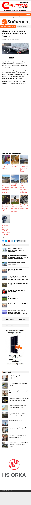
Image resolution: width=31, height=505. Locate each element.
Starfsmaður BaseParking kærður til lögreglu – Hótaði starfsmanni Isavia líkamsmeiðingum (18, 257)
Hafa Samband (26, 17)
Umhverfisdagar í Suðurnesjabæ (24, 206)
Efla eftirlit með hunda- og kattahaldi (16, 270)
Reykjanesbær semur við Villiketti (18, 304)
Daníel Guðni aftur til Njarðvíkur (5, 166)
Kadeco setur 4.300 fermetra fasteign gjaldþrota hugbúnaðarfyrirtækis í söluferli (17, 312)
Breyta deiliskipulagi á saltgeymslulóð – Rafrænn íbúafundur (16, 250)
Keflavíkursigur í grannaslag (15, 165)
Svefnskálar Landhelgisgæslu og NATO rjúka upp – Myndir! (24, 168)
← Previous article (8, 319)
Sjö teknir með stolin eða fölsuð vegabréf (5, 207)
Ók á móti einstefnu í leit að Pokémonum (16, 290)
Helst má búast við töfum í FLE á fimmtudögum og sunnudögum (24, 188)
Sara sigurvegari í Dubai (15, 420)
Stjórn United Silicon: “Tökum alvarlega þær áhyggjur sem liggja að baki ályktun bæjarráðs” (18, 277)
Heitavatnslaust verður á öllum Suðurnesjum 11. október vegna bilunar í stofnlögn (6, 229)
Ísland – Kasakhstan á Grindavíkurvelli (14, 297)
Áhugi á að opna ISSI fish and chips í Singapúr (16, 263)
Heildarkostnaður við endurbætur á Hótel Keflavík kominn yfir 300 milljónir (18, 444)
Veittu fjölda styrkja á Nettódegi (14, 185)
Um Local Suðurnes (6, 17)
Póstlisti (20, 17)
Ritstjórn (17, 39)
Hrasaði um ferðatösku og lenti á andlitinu (18, 284)
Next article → (23, 319)
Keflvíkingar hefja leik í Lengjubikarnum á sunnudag (15, 208)
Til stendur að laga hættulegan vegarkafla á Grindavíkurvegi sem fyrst (6, 188)
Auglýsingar (14, 17)
